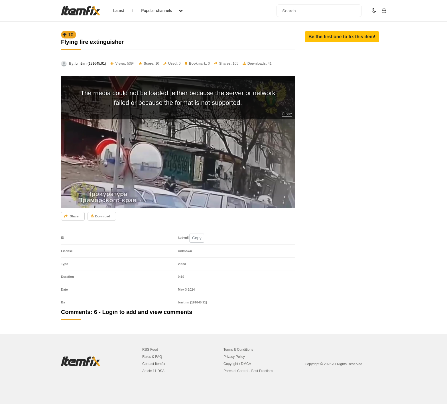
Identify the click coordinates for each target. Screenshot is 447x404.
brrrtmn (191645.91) (91, 64)
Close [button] (287, 114)
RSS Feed (150, 350)
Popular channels (162, 10)
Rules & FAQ (152, 357)
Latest (118, 10)
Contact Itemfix (153, 364)
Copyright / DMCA (237, 364)
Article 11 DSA (153, 371)
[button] (342, 36)
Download (100, 216)
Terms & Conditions (238, 350)
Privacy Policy (234, 357)
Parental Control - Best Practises (248, 371)
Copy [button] (197, 238)
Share (71, 216)
